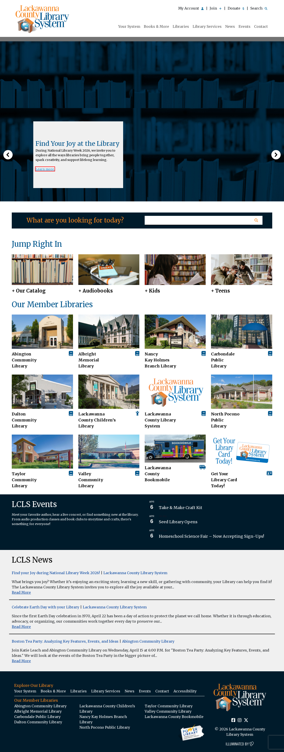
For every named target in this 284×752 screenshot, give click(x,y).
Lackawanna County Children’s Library (97, 420)
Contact (261, 26)
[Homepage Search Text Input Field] (197, 220)
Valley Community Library (90, 479)
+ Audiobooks (95, 291)
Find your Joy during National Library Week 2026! (56, 573)
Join (216, 8)
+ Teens (220, 291)
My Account (191, 8)
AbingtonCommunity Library (24, 360)
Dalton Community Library (24, 420)
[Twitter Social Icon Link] (246, 720)
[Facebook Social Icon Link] (233, 720)
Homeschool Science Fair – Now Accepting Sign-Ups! (211, 536)
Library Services (207, 26)
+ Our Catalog (29, 291)
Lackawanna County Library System (160, 420)
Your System (129, 26)
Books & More (156, 26)
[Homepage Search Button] (256, 220)
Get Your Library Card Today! (224, 479)
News (230, 26)
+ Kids (152, 291)
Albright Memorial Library (88, 360)
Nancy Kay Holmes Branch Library (160, 360)
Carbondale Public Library (223, 360)
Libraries (181, 26)
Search (258, 8)
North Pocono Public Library (225, 420)
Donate (236, 8)
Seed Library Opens (178, 521)
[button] (8, 154)
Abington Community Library (148, 641)
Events (244, 26)
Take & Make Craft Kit (180, 507)
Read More (21, 592)
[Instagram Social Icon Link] (240, 720)
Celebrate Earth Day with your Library (45, 607)
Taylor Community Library (24, 479)
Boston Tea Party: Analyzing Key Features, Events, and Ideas (65, 641)
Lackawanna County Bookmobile (158, 473)
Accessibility (185, 691)
